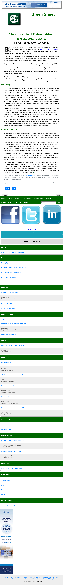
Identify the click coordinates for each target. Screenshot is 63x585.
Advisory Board (52, 579)
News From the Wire (35, 577)
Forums (10, 198)
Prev (7, 188)
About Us (27, 202)
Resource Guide (38, 198)
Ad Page (48, 198)
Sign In (58, 195)
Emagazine (18, 577)
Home (3, 198)
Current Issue (32, 229)
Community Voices (30, 579)
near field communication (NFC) (49, 49)
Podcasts (8, 579)
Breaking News (47, 577)
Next (14, 188)
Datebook (18, 198)
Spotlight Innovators (7, 202)
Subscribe (5, 195)
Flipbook (25, 577)
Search (58, 202)
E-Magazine (27, 198)
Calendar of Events (17, 579)
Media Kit (18, 202)
